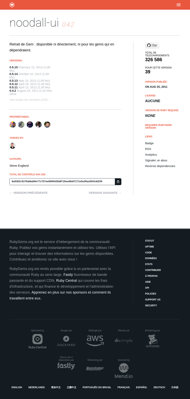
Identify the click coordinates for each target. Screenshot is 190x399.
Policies (150, 293)
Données (151, 258)
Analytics (151, 154)
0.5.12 (13, 84)
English (17, 387)
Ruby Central (66, 281)
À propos (151, 276)
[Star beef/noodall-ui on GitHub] (152, 45)
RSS (148, 149)
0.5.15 (13, 67)
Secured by (125, 360)
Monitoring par (153, 330)
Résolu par (125, 330)
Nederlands (36, 387)
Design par (68, 330)
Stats (149, 264)
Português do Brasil (97, 387)
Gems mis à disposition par (67, 358)
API (147, 287)
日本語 (174, 387)
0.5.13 (13, 80)
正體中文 (71, 387)
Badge (149, 143)
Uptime (149, 246)
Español (141, 387)
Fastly (68, 275)
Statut (149, 240)
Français (124, 387)
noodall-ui (34, 23)
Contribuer (153, 270)
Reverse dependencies (160, 166)
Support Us (152, 299)
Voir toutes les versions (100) (28, 99)
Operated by (38, 332)
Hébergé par (96, 330)
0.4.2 (12, 90)
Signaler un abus (156, 160)
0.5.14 (13, 74)
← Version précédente (28, 192)
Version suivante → (105, 192)
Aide (148, 282)
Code (148, 252)
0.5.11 (13, 87)
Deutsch (159, 387)
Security (151, 305)
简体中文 (56, 387)
